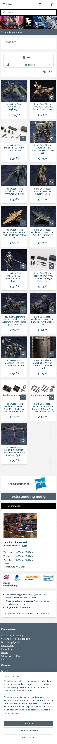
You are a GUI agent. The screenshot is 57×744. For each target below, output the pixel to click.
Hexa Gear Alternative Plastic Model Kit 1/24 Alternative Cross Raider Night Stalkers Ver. (14, 321)
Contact (5, 677)
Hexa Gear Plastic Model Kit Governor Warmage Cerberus (14, 191)
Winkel (4, 652)
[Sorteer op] (28, 64)
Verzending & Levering (12, 635)
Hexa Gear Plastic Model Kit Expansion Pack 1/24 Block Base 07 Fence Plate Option (43, 408)
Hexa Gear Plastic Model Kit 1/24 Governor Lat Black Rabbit (14, 277)
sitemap (51, 733)
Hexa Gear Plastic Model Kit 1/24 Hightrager (14, 107)
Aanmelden (9, 720)
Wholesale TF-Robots (11, 655)
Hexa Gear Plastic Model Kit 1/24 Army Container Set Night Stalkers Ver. (43, 277)
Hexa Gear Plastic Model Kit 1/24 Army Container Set (14, 148)
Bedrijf (4, 671)
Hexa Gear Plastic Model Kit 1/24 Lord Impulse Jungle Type (14, 363)
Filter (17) (28, 57)
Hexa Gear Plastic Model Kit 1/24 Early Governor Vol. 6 (43, 191)
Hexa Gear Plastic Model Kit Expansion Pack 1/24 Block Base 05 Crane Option (14, 451)
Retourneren (7, 645)
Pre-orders (6, 649)
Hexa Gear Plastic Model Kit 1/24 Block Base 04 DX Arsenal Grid (43, 364)
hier (24, 545)
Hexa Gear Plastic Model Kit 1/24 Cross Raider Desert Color (42, 107)
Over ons (5, 674)
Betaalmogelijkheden (11, 642)
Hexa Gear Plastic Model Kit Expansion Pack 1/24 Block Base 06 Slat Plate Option (14, 408)
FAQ (3, 659)
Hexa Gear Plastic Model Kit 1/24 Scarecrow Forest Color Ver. (42, 149)
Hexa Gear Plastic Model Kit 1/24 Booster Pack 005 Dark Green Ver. (42, 234)
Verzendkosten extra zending (15, 638)
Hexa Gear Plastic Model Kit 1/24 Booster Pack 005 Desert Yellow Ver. (14, 234)
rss (28, 738)
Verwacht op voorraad (11, 32)
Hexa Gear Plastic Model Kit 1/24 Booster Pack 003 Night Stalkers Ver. (42, 321)
